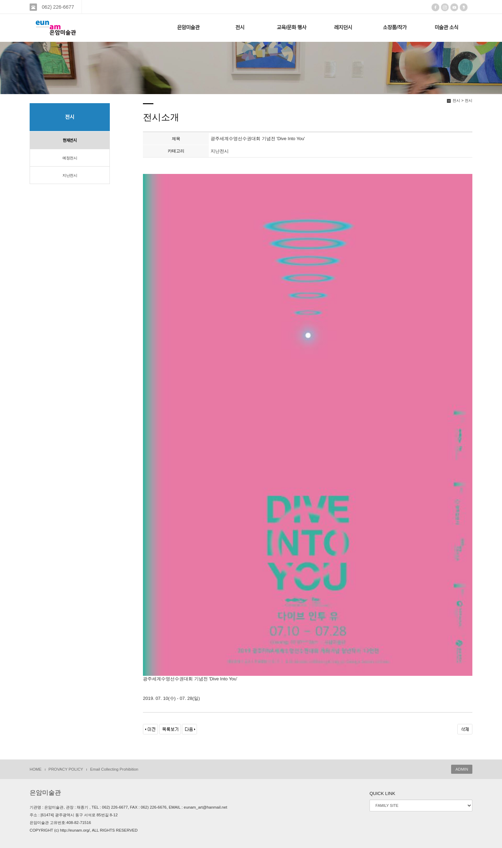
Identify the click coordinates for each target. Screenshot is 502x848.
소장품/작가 (394, 27)
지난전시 (69, 175)
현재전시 (70, 140)
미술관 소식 (446, 27)
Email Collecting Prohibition (114, 769)
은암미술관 (188, 27)
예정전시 (69, 158)
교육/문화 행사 (291, 27)
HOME (35, 769)
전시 (239, 27)
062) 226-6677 (57, 7)
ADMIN (461, 769)
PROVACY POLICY (65, 769)
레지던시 (343, 27)
